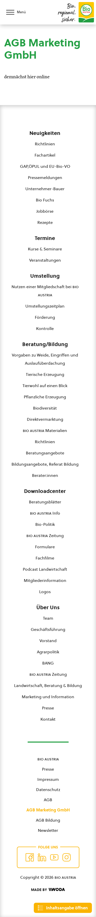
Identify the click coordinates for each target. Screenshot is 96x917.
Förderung (45, 317)
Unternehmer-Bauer (45, 189)
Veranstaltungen (45, 260)
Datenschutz (48, 789)
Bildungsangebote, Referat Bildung (45, 464)
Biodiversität (45, 408)
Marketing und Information (48, 696)
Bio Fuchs (45, 200)
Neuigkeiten (44, 133)
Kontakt (48, 719)
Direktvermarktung (45, 419)
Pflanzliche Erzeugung (45, 397)
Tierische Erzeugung (45, 374)
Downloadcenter (45, 491)
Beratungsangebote (45, 453)
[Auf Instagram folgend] (66, 857)
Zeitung (45, 535)
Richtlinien (45, 144)
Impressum (48, 779)
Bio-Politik (45, 524)
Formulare (45, 547)
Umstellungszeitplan (45, 306)
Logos (45, 591)
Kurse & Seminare (45, 249)
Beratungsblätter (45, 502)
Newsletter (48, 830)
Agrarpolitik (48, 652)
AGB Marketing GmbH (48, 810)
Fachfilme (45, 558)
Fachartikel (45, 155)
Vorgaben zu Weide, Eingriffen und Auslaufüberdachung (45, 359)
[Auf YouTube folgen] (54, 857)
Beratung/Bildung (45, 344)
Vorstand (48, 640)
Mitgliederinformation (45, 580)
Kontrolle (45, 328)
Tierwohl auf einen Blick (45, 385)
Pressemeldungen (45, 177)
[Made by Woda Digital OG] (48, 889)
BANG (48, 663)
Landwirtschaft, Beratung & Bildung (48, 685)
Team (48, 618)
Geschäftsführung (48, 629)
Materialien (45, 430)
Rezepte (45, 222)
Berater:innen (45, 475)
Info (45, 513)
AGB (48, 800)
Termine (45, 238)
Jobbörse (45, 211)
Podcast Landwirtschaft (45, 569)
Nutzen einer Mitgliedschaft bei (45, 291)
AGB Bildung (48, 820)
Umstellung (45, 275)
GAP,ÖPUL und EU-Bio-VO (45, 166)
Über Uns (48, 607)
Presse (48, 708)
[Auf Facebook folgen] (30, 857)
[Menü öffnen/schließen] (20, 12)
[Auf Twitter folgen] (42, 857)
